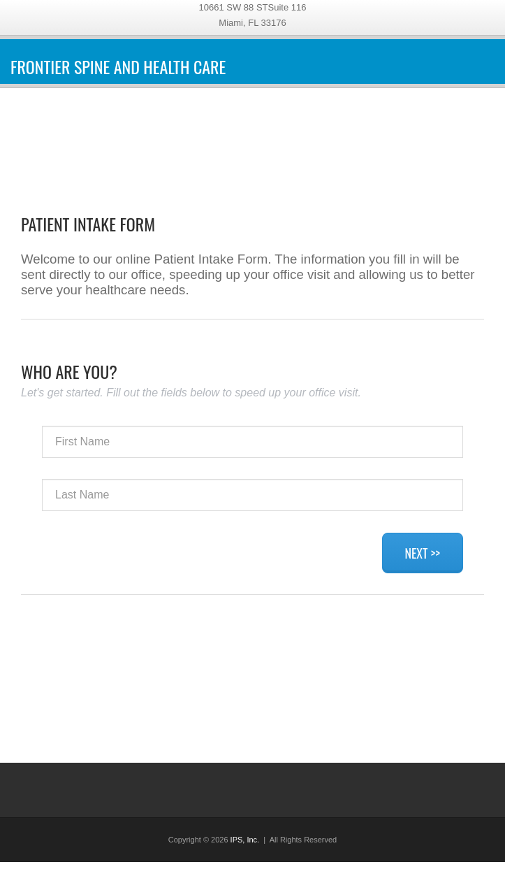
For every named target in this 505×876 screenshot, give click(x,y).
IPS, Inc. (245, 839)
